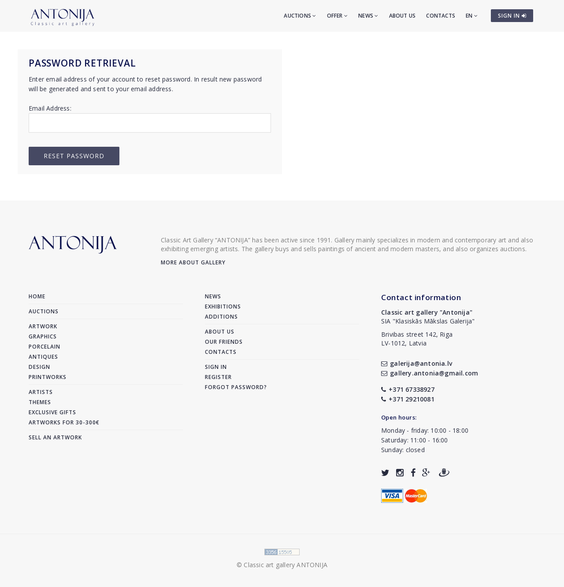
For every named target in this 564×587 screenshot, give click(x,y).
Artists (41, 392)
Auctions (300, 15)
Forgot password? (236, 387)
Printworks (48, 377)
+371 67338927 (407, 389)
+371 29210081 (407, 399)
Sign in (216, 367)
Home (37, 296)
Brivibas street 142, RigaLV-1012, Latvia (417, 338)
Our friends (224, 342)
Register (218, 377)
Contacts (440, 15)
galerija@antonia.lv (416, 363)
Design (39, 367)
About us (402, 15)
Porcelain (44, 346)
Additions (221, 316)
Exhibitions (223, 306)
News (368, 15)
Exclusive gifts (52, 412)
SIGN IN (512, 15)
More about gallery (193, 262)
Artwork (43, 326)
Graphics (43, 336)
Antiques (43, 356)
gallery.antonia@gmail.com (429, 373)
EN (472, 15)
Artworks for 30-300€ (64, 422)
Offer (337, 15)
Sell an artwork (55, 437)
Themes (40, 402)
